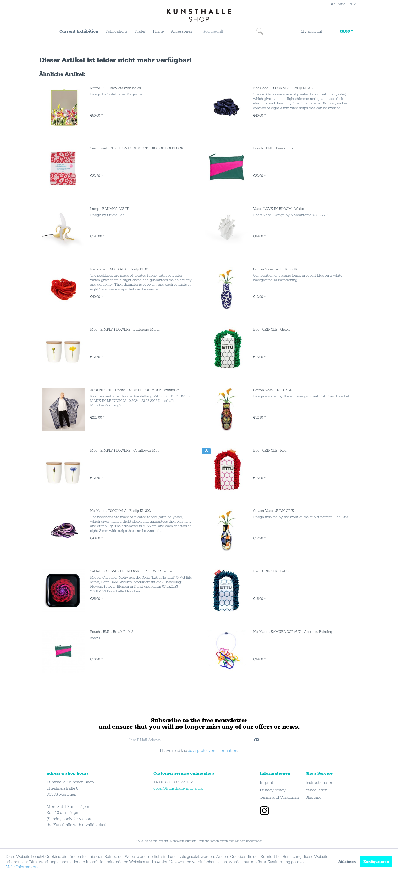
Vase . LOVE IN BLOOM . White (278, 209)
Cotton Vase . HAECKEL (272, 390)
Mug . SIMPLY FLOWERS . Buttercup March (125, 329)
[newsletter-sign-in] (256, 740)
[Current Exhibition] (79, 31)
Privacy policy (273, 790)
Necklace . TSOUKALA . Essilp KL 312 (283, 88)
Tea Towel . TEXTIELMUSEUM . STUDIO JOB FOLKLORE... (138, 148)
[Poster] (140, 31)
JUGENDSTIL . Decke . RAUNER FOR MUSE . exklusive (134, 390)
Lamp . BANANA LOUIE (109, 209)
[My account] (308, 32)
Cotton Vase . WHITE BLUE (275, 269)
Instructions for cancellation (319, 786)
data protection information (212, 750)
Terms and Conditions (279, 797)
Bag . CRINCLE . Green (271, 329)
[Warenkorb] (341, 32)
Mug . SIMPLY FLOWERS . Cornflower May (124, 450)
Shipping (313, 797)
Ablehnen (347, 861)
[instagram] (264, 811)
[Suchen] (259, 31)
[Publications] (116, 31)
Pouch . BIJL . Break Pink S (112, 632)
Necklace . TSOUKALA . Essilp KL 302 (120, 511)
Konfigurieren (376, 861)
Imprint (266, 782)
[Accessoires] (181, 31)
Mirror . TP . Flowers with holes (115, 88)
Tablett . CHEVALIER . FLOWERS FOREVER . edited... (133, 571)
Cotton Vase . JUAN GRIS (273, 511)
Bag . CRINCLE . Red (269, 450)
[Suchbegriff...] (232, 31)
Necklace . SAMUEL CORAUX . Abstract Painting (292, 632)
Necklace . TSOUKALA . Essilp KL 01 (119, 269)
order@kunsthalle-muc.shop (178, 788)
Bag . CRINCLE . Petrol (271, 571)
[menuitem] (79, 31)
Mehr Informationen (24, 866)
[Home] (158, 31)
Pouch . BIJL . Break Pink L (274, 148)
